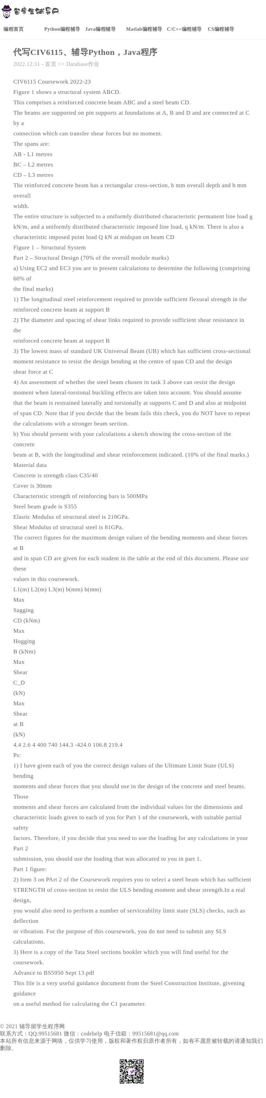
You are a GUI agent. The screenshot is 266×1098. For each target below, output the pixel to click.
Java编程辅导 (100, 29)
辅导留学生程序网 (42, 1026)
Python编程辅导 (62, 29)
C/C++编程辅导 (184, 29)
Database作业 (82, 64)
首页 (50, 64)
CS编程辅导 (221, 29)
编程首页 (13, 29)
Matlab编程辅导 (144, 29)
